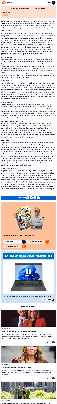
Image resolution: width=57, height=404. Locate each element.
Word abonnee (15, 242)
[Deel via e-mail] (34, 197)
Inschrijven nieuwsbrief (15, 246)
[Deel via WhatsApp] (38, 197)
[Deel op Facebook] (27, 197)
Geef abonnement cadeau (38, 242)
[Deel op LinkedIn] (31, 197)
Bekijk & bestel (48, 299)
